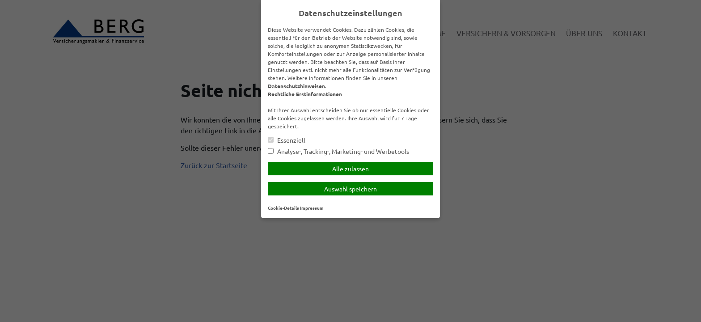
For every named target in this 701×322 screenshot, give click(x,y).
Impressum (312, 207)
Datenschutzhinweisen (296, 85)
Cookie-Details (283, 207)
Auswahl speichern (350, 189)
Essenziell (286, 140)
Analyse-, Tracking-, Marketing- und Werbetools (338, 151)
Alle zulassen (350, 169)
